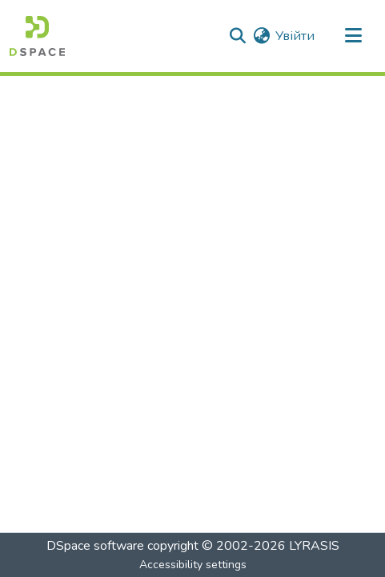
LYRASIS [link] (314, 546)
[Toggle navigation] (353, 36)
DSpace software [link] (95, 546)
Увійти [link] (295, 36)
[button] (37, 36)
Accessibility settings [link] (193, 564)
